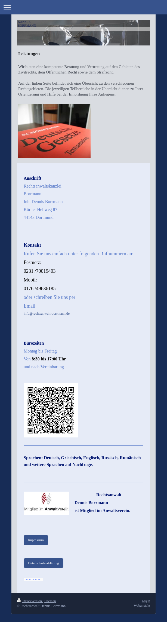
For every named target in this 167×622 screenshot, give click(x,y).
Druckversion (30, 601)
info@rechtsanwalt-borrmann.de (47, 313)
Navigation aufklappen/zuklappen (83, 7)
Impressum (36, 540)
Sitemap (50, 601)
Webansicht (142, 605)
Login (146, 601)
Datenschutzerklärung (43, 563)
